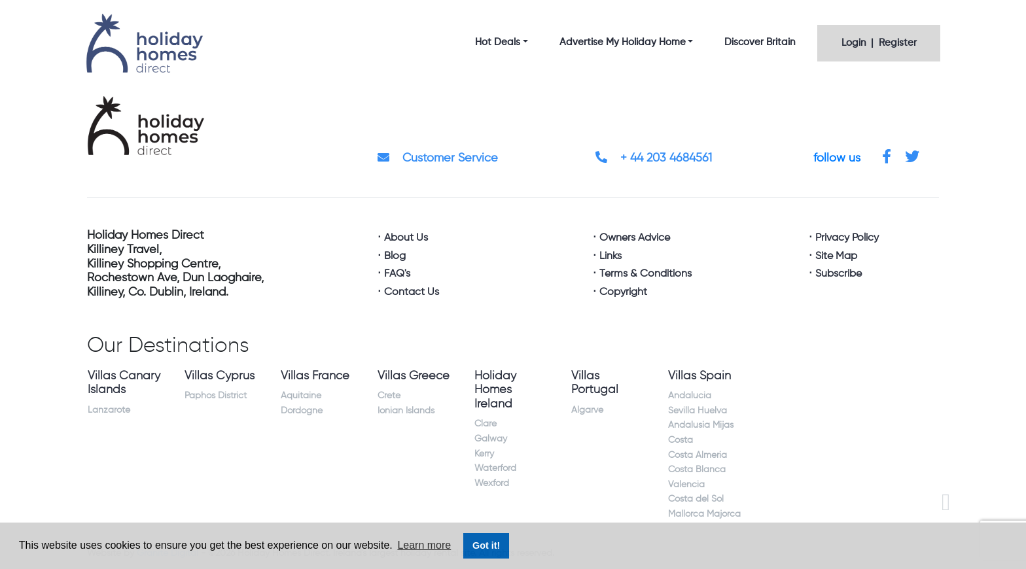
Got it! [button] (486, 545)
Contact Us (411, 292)
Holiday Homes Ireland (495, 390)
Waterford (495, 468)
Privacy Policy (847, 238)
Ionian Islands (406, 410)
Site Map (836, 256)
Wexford (491, 483)
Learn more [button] (424, 545)
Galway (490, 438)
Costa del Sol (696, 499)
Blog (395, 256)
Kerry (484, 453)
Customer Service (438, 158)
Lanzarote (109, 410)
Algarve (587, 410)
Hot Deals (497, 42)
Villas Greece (414, 376)
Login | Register (879, 43)
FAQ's (397, 274)
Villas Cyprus (220, 376)
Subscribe (838, 274)
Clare (485, 423)
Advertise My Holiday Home (622, 42)
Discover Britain (759, 42)
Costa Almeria (697, 455)
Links (610, 256)
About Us (406, 238)
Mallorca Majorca (704, 514)
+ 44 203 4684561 (653, 158)
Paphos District (216, 395)
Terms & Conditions (645, 274)
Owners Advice (634, 238)
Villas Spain (699, 376)
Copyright (623, 292)
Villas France (315, 376)
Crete (389, 395)
